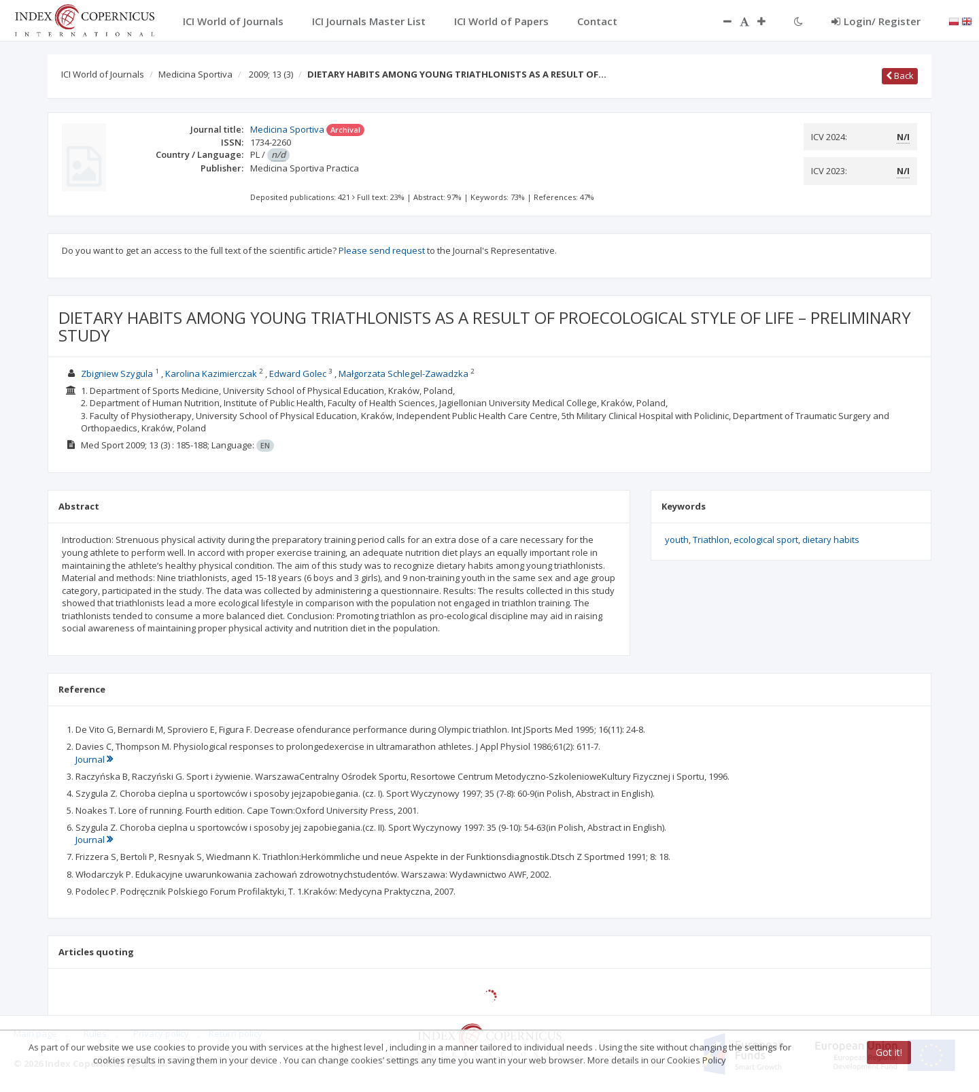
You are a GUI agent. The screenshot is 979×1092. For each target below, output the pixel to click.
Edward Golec (297, 373)
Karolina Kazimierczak (211, 373)
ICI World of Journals (102, 74)
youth (677, 539)
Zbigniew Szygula (117, 373)
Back (900, 75)
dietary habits (830, 539)
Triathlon (711, 539)
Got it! (889, 1052)
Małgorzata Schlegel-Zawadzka (403, 373)
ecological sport (766, 539)
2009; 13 (271, 74)
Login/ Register (876, 21)
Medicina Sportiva (195, 74)
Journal (94, 759)
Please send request (382, 250)
